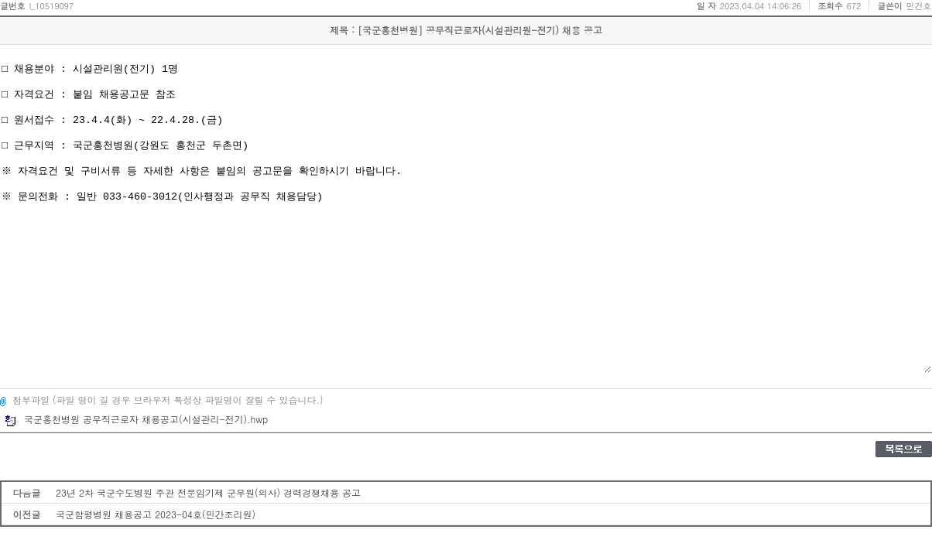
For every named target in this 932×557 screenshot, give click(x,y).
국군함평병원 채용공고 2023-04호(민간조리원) (155, 514)
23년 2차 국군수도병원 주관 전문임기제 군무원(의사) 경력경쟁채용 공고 (208, 492)
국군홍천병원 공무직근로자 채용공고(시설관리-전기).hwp (136, 418)
